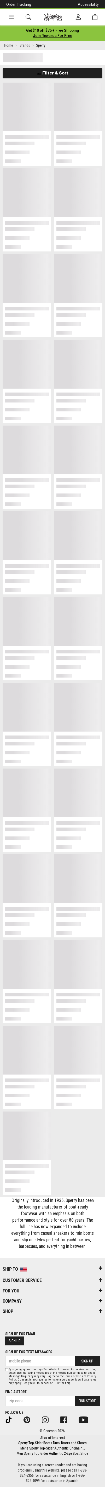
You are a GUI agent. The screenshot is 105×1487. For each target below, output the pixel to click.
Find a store (16, 1392)
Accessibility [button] (88, 4)
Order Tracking (18, 4)
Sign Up (15, 1341)
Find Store (87, 1401)
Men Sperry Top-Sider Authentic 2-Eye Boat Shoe (52, 1453)
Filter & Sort (52, 73)
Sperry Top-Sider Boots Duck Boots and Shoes (52, 1443)
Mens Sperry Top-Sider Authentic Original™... (52, 1448)
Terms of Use (73, 1376)
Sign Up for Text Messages (28, 1352)
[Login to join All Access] (52, 30)
